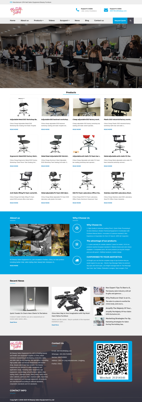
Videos (52, 21)
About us (25, 21)
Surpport (64, 21)
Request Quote (120, 21)
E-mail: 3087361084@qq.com (62, 351)
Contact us (99, 21)
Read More (13, 322)
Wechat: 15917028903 (59, 357)
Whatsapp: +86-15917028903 (62, 354)
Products (38, 21)
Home (12, 21)
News (77, 21)
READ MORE (14, 129)
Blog (87, 21)
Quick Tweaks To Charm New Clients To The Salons (28, 313)
